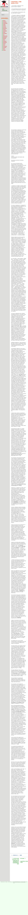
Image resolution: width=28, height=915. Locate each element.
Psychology (5, 46)
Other (4, 39)
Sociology (4, 47)
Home (3, 9)
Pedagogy (4, 41)
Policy (4, 44)
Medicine (4, 38)
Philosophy (5, 42)
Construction (5, 23)
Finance (4, 29)
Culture (4, 24)
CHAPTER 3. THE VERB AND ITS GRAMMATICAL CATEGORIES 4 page (15, 861)
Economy (4, 27)
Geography (5, 30)
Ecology (4, 25)
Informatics (5, 33)
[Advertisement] (19, 126)
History (4, 32)
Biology (4, 20)
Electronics (5, 28)
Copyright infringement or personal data (19, 881)
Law (3, 34)
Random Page (4, 10)
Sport (4, 48)
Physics (4, 43)
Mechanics (5, 37)
